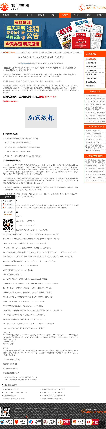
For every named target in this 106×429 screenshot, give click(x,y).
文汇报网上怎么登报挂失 (93, 151)
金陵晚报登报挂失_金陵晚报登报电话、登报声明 (23, 379)
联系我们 (100, 15)
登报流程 (88, 15)
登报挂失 (18, 15)
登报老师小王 (8, 172)
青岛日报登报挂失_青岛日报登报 (95, 174)
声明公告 (53, 15)
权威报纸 (65, 15)
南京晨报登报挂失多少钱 (11, 373)
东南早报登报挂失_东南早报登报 (95, 180)
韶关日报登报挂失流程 (92, 95)
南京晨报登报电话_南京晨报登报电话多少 (15, 392)
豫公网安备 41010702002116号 (35, 418)
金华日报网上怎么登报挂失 (93, 145)
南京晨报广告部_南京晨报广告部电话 (13, 399)
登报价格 (77, 15)
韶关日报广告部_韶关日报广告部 (95, 104)
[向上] (101, 424)
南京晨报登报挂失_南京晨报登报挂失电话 (53, 389)
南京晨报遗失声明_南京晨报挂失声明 (51, 399)
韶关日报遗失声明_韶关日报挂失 (95, 98)
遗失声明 (41, 15)
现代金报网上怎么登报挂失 (93, 130)
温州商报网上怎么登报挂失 (93, 142)
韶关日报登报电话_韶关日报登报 (95, 113)
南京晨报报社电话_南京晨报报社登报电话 (53, 395)
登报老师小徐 (8, 175)
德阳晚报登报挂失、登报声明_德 (95, 163)
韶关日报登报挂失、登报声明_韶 (95, 115)
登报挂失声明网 (25, 63)
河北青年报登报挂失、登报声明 (95, 171)
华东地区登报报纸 (46, 52)
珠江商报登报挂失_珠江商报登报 (95, 118)
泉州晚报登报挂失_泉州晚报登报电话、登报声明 (23, 377)
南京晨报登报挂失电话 (10, 368)
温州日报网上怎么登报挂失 (93, 136)
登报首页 (6, 15)
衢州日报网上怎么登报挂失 (93, 133)
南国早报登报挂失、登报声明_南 (95, 160)
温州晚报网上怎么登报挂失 (93, 139)
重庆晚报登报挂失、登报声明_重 (95, 177)
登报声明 (29, 15)
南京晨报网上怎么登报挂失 (11, 389)
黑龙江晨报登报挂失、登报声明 (95, 166)
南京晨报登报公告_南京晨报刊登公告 (51, 392)
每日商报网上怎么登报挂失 (93, 148)
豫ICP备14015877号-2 (20, 418)
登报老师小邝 (8, 169)
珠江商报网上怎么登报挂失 (93, 107)
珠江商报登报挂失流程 (92, 110)
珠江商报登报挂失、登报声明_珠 (95, 168)
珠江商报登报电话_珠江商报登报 (95, 121)
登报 (26, 411)
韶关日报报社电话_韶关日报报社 (95, 101)
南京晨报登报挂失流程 (10, 364)
